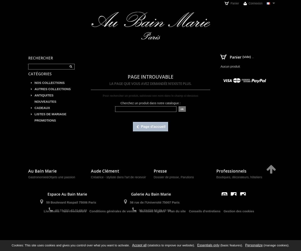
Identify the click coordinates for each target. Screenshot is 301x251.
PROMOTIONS (45, 125)
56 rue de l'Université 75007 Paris (155, 202)
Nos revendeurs (74, 225)
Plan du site (177, 225)
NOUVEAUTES (45, 106)
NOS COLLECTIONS (49, 87)
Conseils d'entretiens (205, 225)
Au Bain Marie (42, 171)
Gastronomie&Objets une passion (51, 177)
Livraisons (51, 225)
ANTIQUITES (44, 100)
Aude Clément (105, 171)
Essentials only (208, 245)
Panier (232, 3)
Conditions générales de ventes (113, 225)
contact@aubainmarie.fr (235, 204)
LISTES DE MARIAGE (50, 119)
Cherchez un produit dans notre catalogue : (150, 103)
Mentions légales (152, 225)
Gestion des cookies (239, 225)
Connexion (253, 3)
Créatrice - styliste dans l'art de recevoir (118, 177)
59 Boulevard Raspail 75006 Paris (71, 202)
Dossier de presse (166, 177)
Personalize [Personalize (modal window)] (254, 245)
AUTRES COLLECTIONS (52, 94)
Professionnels (231, 171)
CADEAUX (42, 112)
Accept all (139, 245)
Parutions (187, 177)
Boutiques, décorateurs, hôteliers (239, 177)
